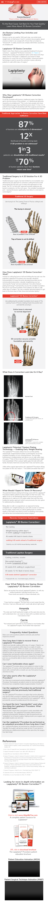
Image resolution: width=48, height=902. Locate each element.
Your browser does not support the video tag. (24, 869)
